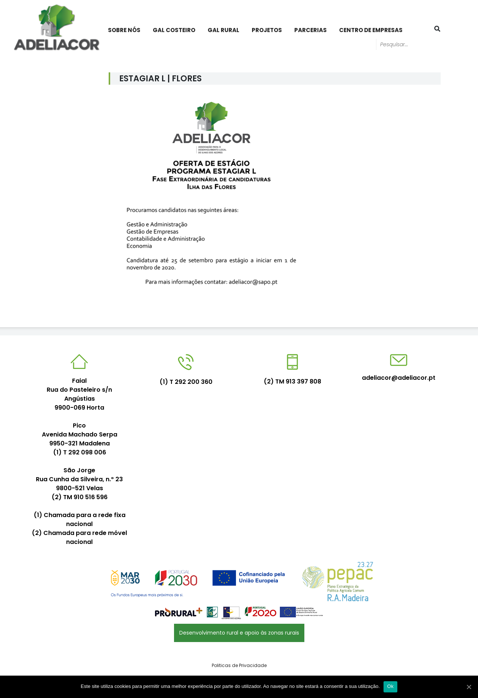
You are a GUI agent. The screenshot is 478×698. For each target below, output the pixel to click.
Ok (390, 686)
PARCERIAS (310, 30)
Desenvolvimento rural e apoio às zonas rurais (239, 632)
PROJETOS (267, 30)
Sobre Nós (124, 30)
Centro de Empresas (371, 30)
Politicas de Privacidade (239, 665)
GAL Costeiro (174, 30)
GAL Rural (223, 30)
